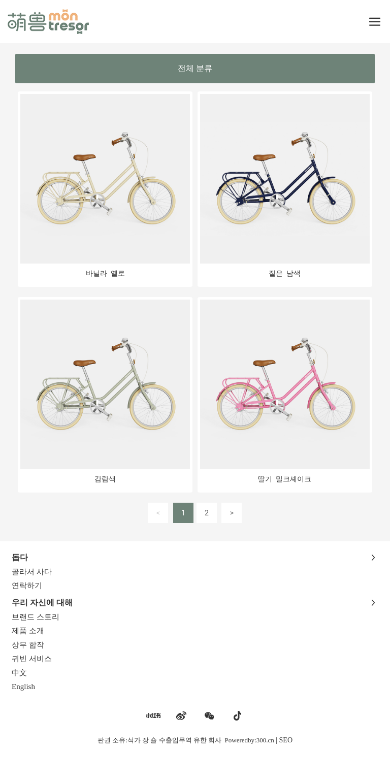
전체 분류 (195, 68)
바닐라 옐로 (105, 273)
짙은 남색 (285, 273)
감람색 (105, 479)
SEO (285, 740)
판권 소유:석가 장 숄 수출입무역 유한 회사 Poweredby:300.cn (186, 740)
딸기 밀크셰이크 (284, 479)
